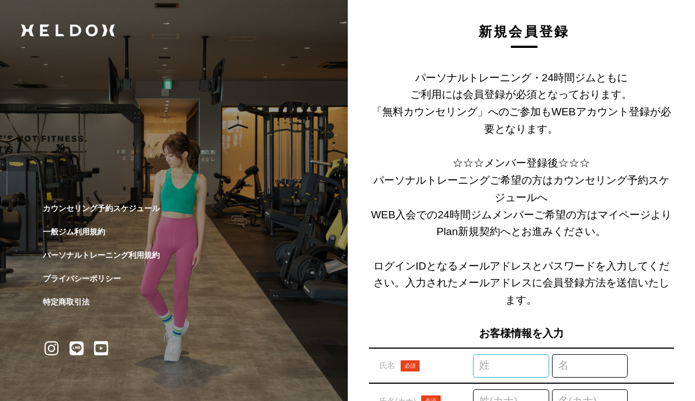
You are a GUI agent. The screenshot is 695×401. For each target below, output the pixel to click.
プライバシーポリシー (82, 278)
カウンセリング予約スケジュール (101, 208)
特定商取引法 (66, 301)
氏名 (399, 365)
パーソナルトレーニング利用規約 (101, 255)
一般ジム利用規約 (74, 231)
